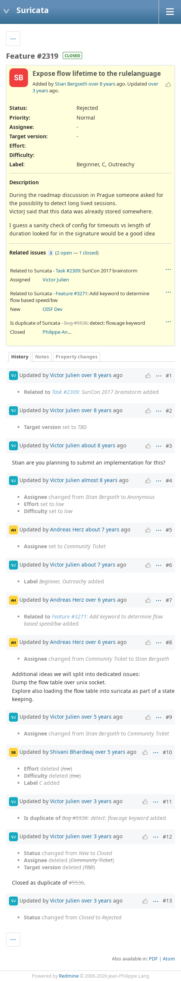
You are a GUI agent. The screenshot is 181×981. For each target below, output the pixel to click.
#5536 (76, 882)
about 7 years (102, 529)
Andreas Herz (67, 529)
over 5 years (96, 716)
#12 (167, 836)
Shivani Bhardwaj (72, 751)
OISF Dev (53, 309)
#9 (169, 717)
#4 (169, 480)
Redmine (69, 976)
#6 (169, 564)
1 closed (88, 252)
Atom (169, 959)
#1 (169, 375)
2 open (64, 252)
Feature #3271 (71, 293)
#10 (167, 752)
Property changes (76, 357)
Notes (42, 357)
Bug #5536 (75, 323)
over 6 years (100, 599)
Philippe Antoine (61, 331)
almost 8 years (99, 480)
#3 (169, 445)
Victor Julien (56, 279)
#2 (169, 410)
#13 (167, 900)
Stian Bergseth (71, 83)
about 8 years (98, 445)
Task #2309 (68, 270)
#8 (169, 642)
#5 (169, 529)
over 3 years (96, 801)
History (19, 357)
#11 (167, 801)
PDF (153, 959)
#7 (169, 600)
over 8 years (101, 83)
